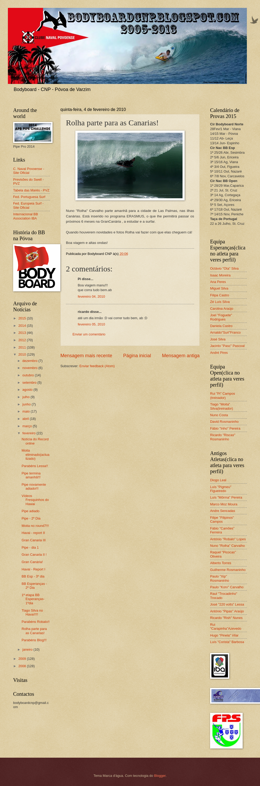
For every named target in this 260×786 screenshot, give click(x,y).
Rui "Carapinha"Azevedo (225, 626)
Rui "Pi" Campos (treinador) (222, 395)
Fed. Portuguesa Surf (29, 197)
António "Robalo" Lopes (228, 539)
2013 (22, 333)
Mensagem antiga (181, 355)
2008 (22, 666)
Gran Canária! (32, 562)
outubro (28, 375)
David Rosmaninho (224, 422)
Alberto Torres (220, 563)
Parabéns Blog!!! (34, 640)
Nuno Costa (219, 415)
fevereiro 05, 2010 (91, 324)
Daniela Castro (221, 326)
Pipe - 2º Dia (31, 518)
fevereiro (29, 433)
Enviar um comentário (88, 334)
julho (26, 397)
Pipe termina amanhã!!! (31, 475)
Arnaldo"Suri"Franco (225, 332)
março (27, 426)
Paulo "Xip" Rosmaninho (219, 578)
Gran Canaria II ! (34, 555)
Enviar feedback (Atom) (97, 366)
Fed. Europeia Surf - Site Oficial (28, 205)
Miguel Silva (219, 288)
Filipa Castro (219, 295)
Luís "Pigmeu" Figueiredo (220, 489)
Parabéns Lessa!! (35, 466)
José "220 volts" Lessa (227, 604)
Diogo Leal (218, 480)
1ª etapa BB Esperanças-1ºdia (33, 599)
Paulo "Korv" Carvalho (226, 587)
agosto (27, 390)
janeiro (27, 649)
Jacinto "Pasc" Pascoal (227, 346)
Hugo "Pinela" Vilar (224, 635)
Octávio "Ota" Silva (224, 268)
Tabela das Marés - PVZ (31, 190)
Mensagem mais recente (86, 355)
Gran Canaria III (34, 540)
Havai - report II (33, 533)
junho (27, 404)
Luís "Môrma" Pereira (226, 497)
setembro (29, 382)
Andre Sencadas (222, 511)
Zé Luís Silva (220, 302)
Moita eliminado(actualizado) (35, 454)
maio (26, 411)
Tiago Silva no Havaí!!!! (32, 612)
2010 (22, 354)
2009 (22, 659)
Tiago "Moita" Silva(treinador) (221, 406)
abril (26, 419)
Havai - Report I (33, 569)
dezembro (30, 361)
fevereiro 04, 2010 (91, 296)
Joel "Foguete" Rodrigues (221, 317)
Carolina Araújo (221, 309)
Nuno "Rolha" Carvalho (227, 546)
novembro (30, 368)
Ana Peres (218, 282)
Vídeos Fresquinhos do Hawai (35, 500)
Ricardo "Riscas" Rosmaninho (222, 437)
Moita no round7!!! (35, 526)
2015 (22, 318)
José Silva (218, 339)
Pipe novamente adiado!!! (34, 486)
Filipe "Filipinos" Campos (222, 519)
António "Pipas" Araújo (227, 611)
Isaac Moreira (220, 275)
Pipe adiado (30, 511)
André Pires (219, 353)
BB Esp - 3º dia (33, 576)
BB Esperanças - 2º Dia (34, 586)
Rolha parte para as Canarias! (34, 631)
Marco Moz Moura (223, 504)
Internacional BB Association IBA (25, 216)
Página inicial (137, 355)
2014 (22, 326)
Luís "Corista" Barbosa (227, 642)
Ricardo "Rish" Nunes (226, 618)
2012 (22, 340)
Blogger (160, 776)
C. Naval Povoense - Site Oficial (28, 171)
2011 (22, 347)
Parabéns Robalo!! (36, 622)
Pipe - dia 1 (30, 547)
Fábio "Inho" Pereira (225, 428)
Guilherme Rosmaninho (228, 570)
